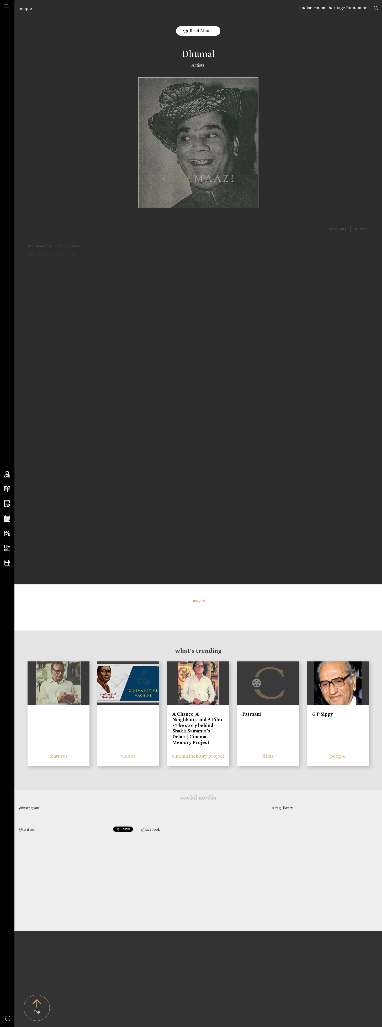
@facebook (150, 829)
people (25, 8)
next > (361, 228)
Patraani (251, 714)
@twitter (26, 829)
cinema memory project (198, 756)
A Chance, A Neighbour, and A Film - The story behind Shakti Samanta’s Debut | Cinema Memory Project (197, 728)
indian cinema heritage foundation (334, 7)
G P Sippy (322, 714)
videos (128, 756)
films (268, 756)
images (198, 600)
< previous (336, 228)
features (58, 756)
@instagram (28, 808)
